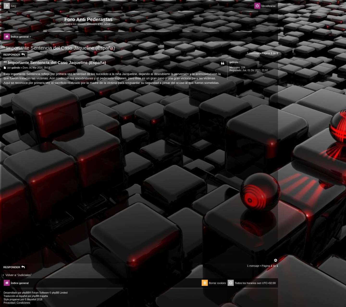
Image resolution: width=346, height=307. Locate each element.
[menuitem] (10, 6)
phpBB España (40, 296)
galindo (233, 62)
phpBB (25, 292)
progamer (15, 299)
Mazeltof (31, 299)
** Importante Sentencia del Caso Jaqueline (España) (58, 48)
